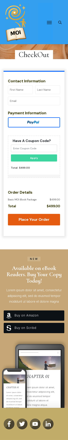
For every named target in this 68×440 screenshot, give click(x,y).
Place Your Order (34, 219)
